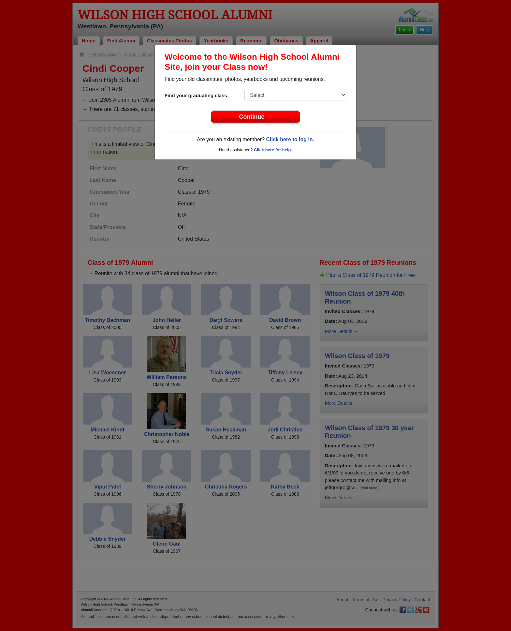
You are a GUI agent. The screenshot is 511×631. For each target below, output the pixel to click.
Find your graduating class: (197, 95)
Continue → (255, 116)
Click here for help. (273, 149)
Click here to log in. (290, 139)
